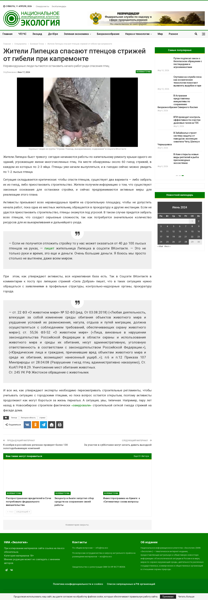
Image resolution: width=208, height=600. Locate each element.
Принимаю (168, 596)
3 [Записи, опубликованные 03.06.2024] (161, 226)
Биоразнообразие (108, 33)
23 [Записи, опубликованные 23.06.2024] (199, 236)
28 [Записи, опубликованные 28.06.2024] (186, 242)
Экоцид (37, 33)
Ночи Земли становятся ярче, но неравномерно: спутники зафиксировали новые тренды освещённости (179, 144)
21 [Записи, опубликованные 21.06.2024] (186, 236)
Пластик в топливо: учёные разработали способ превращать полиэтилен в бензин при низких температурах (179, 123)
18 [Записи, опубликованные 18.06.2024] (167, 236)
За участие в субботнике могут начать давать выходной (118, 444)
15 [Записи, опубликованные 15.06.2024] (192, 231)
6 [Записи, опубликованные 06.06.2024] (179, 226)
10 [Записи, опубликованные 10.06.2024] (161, 231)
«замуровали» (81, 405)
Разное (173, 33)
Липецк (14, 418)
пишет (49, 248)
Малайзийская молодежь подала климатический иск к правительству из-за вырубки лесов (177, 101)
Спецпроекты (42, 6)
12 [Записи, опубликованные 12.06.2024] (173, 231)
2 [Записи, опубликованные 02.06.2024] (198, 221)
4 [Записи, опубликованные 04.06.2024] (167, 226)
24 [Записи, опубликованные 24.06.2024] (161, 242)
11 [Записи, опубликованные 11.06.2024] (167, 231)
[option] (180, 115)
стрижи (42, 418)
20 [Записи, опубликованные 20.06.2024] (180, 236)
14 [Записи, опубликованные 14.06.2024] (186, 231)
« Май (160, 246)
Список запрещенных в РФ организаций (131, 584)
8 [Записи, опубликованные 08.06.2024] (192, 226)
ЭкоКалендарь (59, 6)
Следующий (23, 512)
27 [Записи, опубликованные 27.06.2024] (180, 242)
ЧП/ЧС (22, 33)
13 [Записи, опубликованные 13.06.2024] (180, 231)
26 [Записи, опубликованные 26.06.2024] (173, 242)
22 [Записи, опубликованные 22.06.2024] (192, 236)
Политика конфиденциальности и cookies (78, 584)
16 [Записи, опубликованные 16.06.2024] (199, 231)
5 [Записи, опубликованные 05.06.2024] (173, 226)
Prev (10, 512)
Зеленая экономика (76, 33)
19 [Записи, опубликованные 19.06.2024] (173, 236)
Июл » (167, 246)
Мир (160, 33)
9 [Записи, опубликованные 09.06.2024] (198, 226)
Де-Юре (53, 33)
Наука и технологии (137, 33)
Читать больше (186, 596)
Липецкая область (28, 418)
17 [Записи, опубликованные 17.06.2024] (161, 236)
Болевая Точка (144, 72)
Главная (7, 33)
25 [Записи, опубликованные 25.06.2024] (167, 242)
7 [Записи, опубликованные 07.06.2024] (185, 226)
